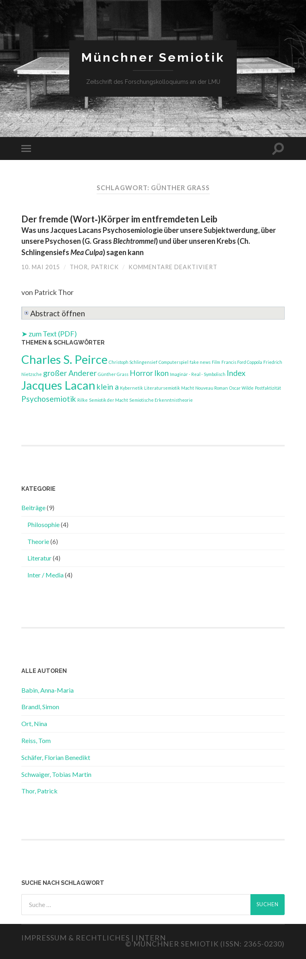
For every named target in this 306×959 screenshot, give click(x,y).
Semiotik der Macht (108, 400)
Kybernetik (131, 387)
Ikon (161, 373)
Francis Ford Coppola (241, 362)
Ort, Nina (34, 723)
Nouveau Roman (211, 387)
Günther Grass (113, 374)
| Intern (148, 937)
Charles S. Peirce (64, 359)
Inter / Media (45, 575)
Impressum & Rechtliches (75, 937)
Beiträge (33, 507)
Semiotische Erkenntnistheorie (161, 400)
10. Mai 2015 (40, 267)
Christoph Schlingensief (133, 362)
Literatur (39, 558)
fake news (200, 362)
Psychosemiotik (48, 398)
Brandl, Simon (40, 706)
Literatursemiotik (162, 387)
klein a (108, 386)
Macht (187, 387)
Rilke (82, 400)
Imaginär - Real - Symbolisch (197, 374)
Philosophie (43, 524)
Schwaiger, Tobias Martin (56, 774)
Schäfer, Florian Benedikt (55, 757)
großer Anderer (70, 373)
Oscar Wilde (241, 387)
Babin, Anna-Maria (47, 690)
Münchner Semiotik (153, 57)
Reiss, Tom (36, 740)
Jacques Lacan (58, 385)
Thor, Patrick (94, 267)
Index (236, 373)
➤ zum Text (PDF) (49, 333)
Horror (141, 373)
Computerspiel (173, 362)
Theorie (38, 541)
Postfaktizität (268, 387)
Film (216, 362)
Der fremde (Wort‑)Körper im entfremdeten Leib (148, 235)
